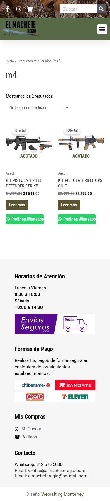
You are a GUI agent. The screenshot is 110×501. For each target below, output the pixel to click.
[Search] (101, 8)
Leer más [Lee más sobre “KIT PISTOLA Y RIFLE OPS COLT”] (69, 205)
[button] (102, 29)
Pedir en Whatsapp (27, 219)
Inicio (10, 61)
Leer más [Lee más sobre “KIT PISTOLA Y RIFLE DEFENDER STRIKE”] (17, 205)
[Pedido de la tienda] (38, 108)
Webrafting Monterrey (62, 494)
